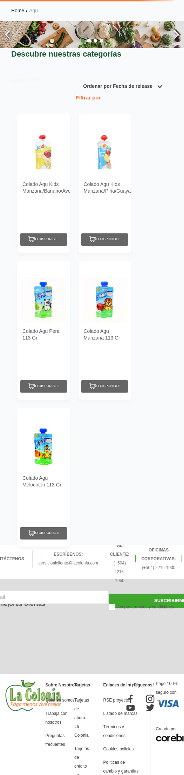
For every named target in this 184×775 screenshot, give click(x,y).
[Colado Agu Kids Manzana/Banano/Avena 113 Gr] (43, 183)
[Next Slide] (176, 34)
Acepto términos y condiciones (145, 607)
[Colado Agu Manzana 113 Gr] (105, 330)
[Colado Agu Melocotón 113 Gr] (43, 477)
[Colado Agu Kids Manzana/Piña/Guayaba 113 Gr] (105, 183)
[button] (82, 41)
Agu (33, 10)
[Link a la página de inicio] (17, 10)
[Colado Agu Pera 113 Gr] (43, 330)
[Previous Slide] (7, 34)
